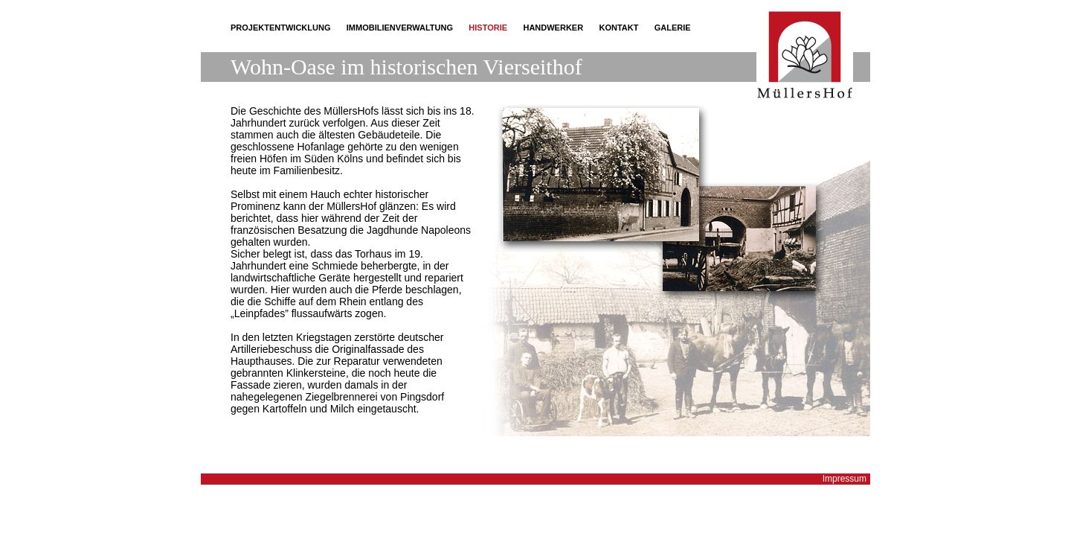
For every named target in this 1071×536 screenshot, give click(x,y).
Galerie (672, 27)
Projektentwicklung (280, 27)
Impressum (844, 478)
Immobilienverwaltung (400, 27)
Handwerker (553, 27)
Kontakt (618, 27)
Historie (488, 27)
